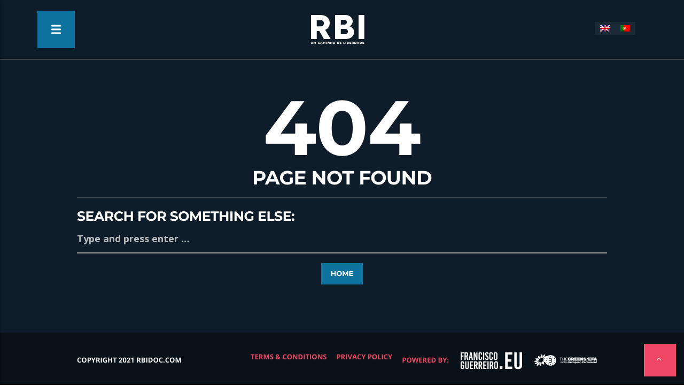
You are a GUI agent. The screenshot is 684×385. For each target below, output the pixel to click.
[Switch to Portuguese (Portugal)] (625, 28)
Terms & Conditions (289, 356)
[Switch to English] (605, 28)
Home (342, 274)
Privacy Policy (364, 356)
